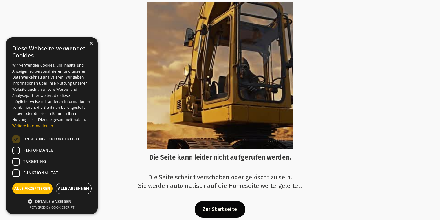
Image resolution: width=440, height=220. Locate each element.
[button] (52, 201)
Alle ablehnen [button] (73, 188)
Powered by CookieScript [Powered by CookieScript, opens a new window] (52, 207)
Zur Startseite (220, 209)
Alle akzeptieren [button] (32, 188)
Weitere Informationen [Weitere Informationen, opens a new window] (32, 125)
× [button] (91, 44)
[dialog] (52, 125)
